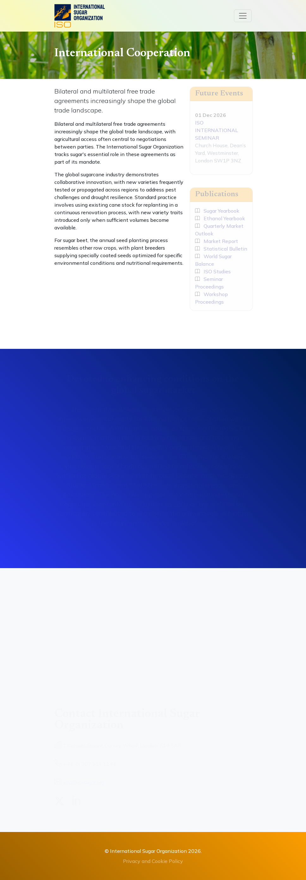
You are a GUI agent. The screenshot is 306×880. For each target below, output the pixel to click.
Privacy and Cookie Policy (153, 861)
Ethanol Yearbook (220, 218)
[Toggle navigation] (243, 15)
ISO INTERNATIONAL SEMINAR (216, 130)
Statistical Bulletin (221, 249)
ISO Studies (213, 271)
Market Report (216, 241)
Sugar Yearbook (217, 211)
